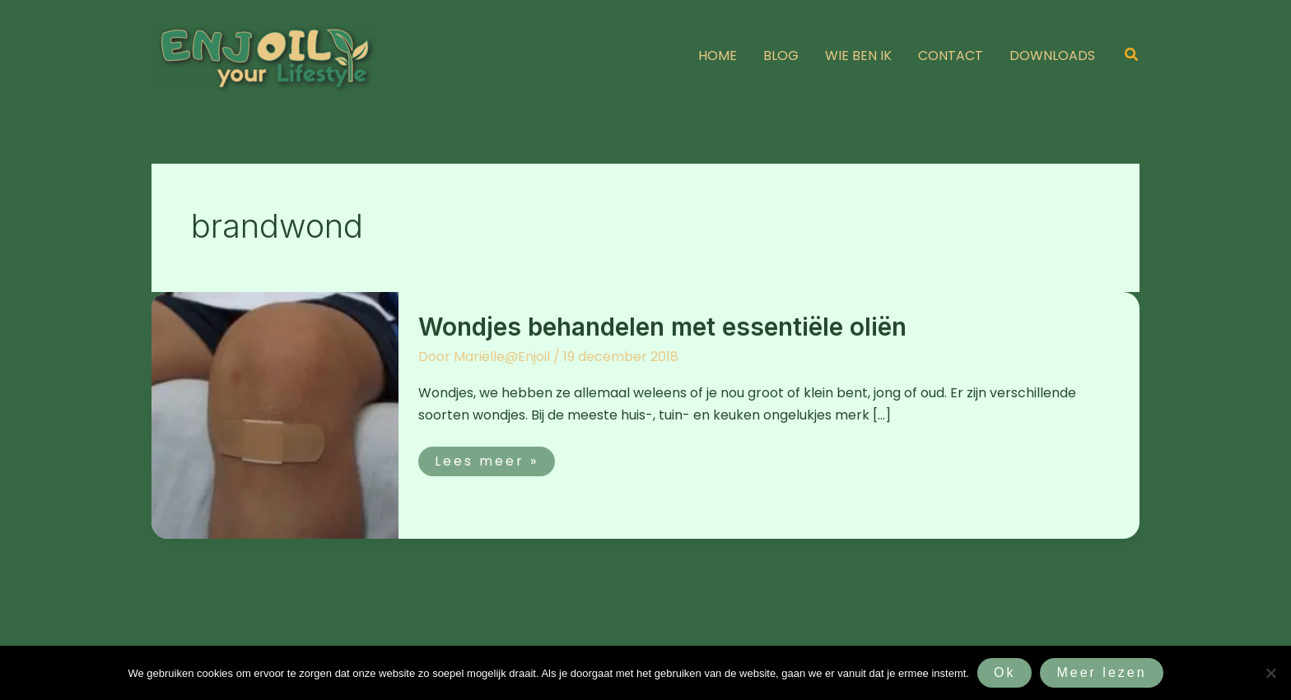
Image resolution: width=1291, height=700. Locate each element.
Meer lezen (1101, 672)
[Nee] (1270, 673)
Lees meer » (486, 459)
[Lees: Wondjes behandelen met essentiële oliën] (274, 414)
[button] (1132, 55)
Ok (1004, 672)
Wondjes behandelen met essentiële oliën (662, 326)
